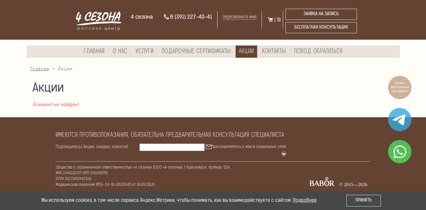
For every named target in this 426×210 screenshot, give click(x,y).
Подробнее (305, 200)
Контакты (274, 52)
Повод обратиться (318, 52)
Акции (246, 52)
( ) (274, 20)
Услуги (145, 52)
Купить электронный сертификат (400, 87)
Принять (363, 200)
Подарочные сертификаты (196, 52)
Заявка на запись (321, 14)
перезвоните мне (240, 17)
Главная (94, 52)
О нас (120, 52)
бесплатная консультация (321, 27)
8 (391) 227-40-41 (187, 17)
